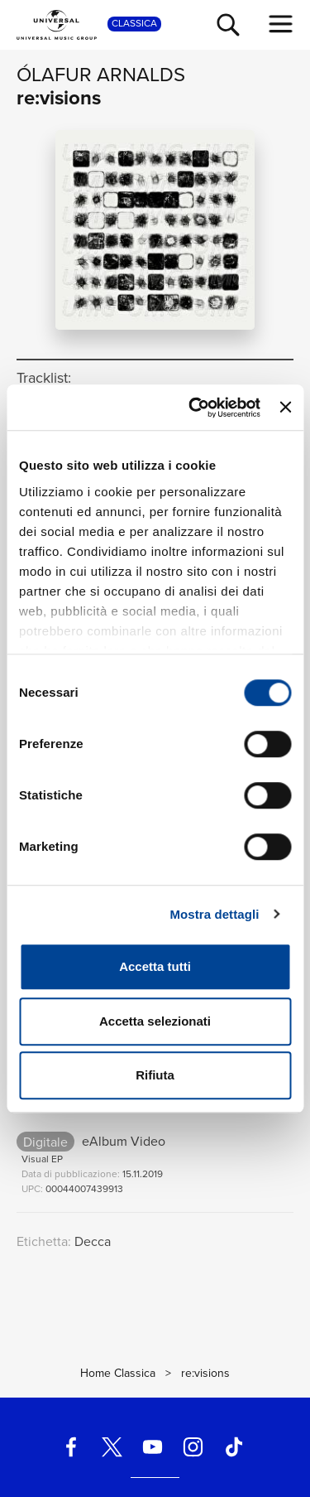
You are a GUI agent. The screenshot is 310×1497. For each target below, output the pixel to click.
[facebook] (71, 1446)
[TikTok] (233, 1446)
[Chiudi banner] (285, 407)
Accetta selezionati (155, 1021)
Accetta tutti (155, 966)
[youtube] (152, 1446)
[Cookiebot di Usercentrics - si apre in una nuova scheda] (194, 407)
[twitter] (111, 1446)
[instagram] (193, 1446)
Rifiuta (155, 1075)
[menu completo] (281, 24)
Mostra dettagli (214, 914)
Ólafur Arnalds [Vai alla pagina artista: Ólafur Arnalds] (101, 74)
